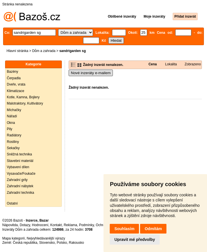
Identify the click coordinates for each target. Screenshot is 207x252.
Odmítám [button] (153, 228)
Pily (9, 129)
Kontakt (56, 225)
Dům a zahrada (43, 51)
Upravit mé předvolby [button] (134, 239)
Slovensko (47, 243)
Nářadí (12, 116)
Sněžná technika (19, 154)
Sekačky (13, 148)
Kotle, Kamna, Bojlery (23, 97)
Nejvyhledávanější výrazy (46, 238)
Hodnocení (40, 225)
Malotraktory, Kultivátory (25, 103)
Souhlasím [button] (124, 228)
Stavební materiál (20, 161)
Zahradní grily (17, 180)
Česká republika (25, 243)
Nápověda (10, 225)
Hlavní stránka (17, 51)
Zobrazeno (193, 64)
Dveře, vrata (16, 84)
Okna (11, 123)
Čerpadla (14, 78)
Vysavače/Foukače (21, 174)
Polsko (62, 243)
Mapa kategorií (13, 238)
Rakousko (76, 243)
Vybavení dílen (18, 167)
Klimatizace (15, 91)
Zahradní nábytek (20, 186)
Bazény (12, 72)
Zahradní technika (20, 193)
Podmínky (86, 225)
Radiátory (14, 135)
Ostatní (12, 203)
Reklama (70, 225)
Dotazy (25, 225)
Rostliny (13, 142)
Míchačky (14, 110)
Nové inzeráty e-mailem (91, 73)
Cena (153, 64)
